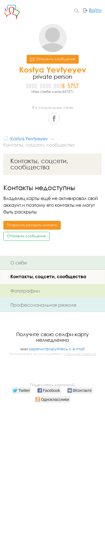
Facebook (54, 118)
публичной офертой (80, 354)
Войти (95, 10)
